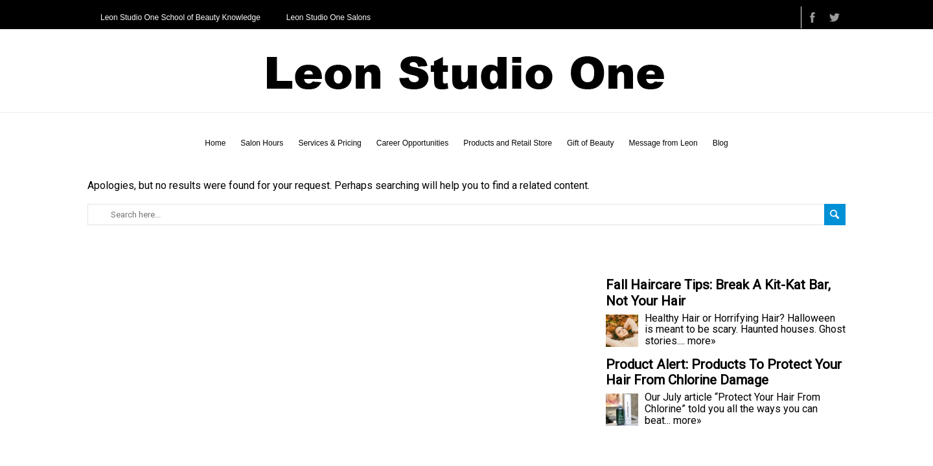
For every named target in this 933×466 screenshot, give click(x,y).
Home (215, 143)
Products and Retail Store (507, 143)
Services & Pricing (329, 143)
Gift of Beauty (590, 143)
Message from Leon (663, 143)
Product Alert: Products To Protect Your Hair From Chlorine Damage (724, 372)
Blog (720, 143)
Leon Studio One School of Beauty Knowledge (180, 17)
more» (701, 341)
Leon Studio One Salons (328, 17)
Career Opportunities (412, 143)
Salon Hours (261, 143)
